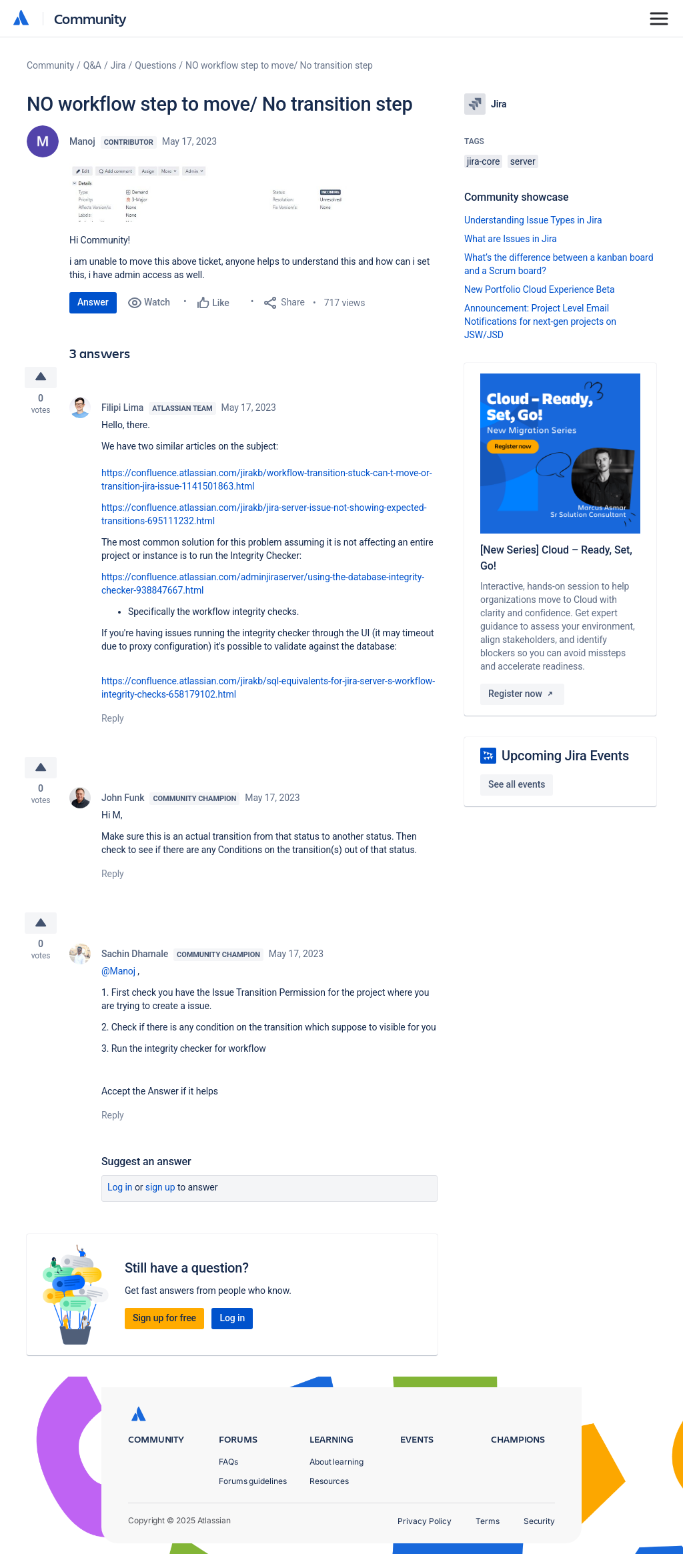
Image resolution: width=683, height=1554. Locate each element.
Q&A (92, 65)
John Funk (122, 801)
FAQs (228, 1462)
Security (539, 1521)
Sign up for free (164, 1323)
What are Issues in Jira (510, 238)
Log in (120, 1192)
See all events (516, 784)
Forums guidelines (253, 1481)
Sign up (160, 1192)
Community (90, 18)
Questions (155, 65)
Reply (112, 720)
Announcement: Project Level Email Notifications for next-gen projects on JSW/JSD (540, 321)
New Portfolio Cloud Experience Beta (539, 289)
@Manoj (118, 976)
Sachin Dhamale (134, 959)
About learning (336, 1462)
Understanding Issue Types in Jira (533, 220)
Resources (329, 1481)
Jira (118, 65)
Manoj (82, 141)
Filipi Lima (122, 409)
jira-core (483, 161)
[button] (253, 192)
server (523, 161)
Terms (488, 1521)
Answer (93, 302)
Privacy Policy (425, 1521)
